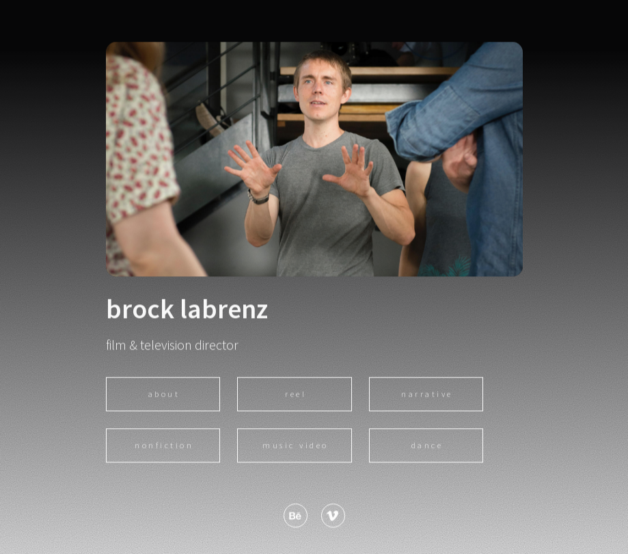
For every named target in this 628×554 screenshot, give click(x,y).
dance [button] (427, 446)
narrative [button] (427, 395)
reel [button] (295, 395)
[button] (296, 517)
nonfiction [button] (164, 446)
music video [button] (295, 446)
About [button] (164, 395)
